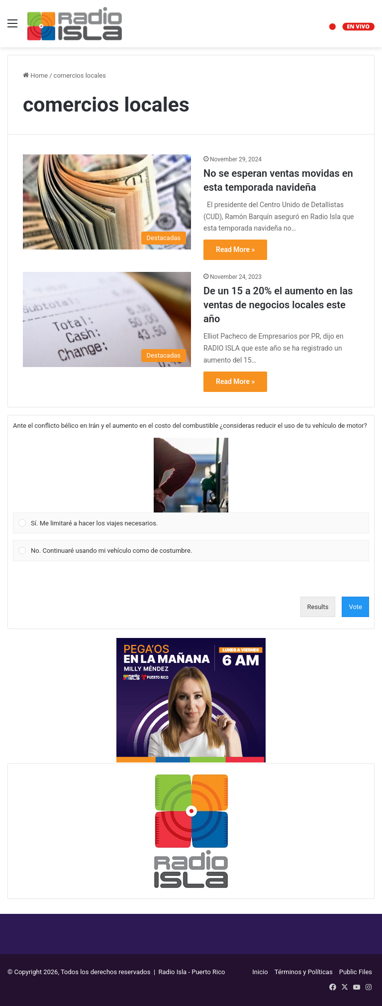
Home (35, 75)
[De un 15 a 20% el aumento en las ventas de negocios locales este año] (107, 319)
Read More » (235, 249)
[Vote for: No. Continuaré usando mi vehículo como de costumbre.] (191, 551)
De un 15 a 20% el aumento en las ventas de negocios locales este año (278, 305)
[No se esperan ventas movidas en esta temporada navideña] (107, 202)
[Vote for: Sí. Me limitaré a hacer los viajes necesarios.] (191, 485)
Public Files (355, 972)
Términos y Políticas (304, 972)
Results (318, 607)
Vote (355, 607)
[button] (191, 475)
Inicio (260, 972)
